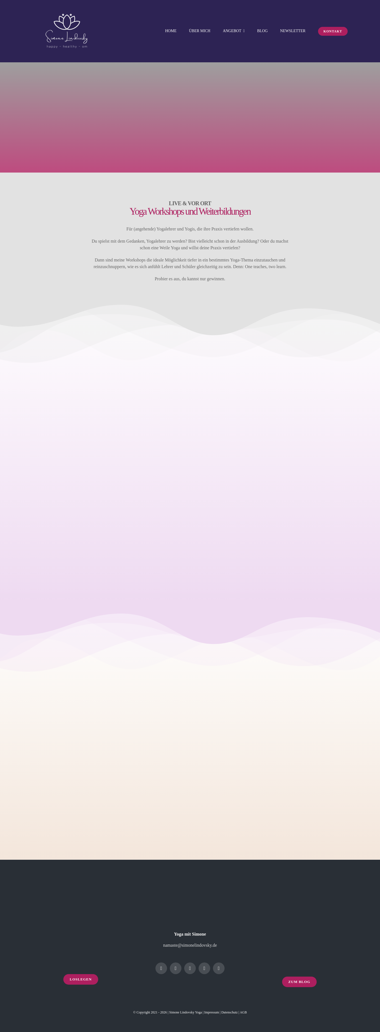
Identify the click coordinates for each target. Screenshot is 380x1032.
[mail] (219, 968)
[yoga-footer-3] (299, 886)
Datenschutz (229, 1012)
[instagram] (175, 968)
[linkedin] (190, 968)
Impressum (211, 1012)
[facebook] (161, 968)
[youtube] (204, 968)
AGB (243, 1012)
